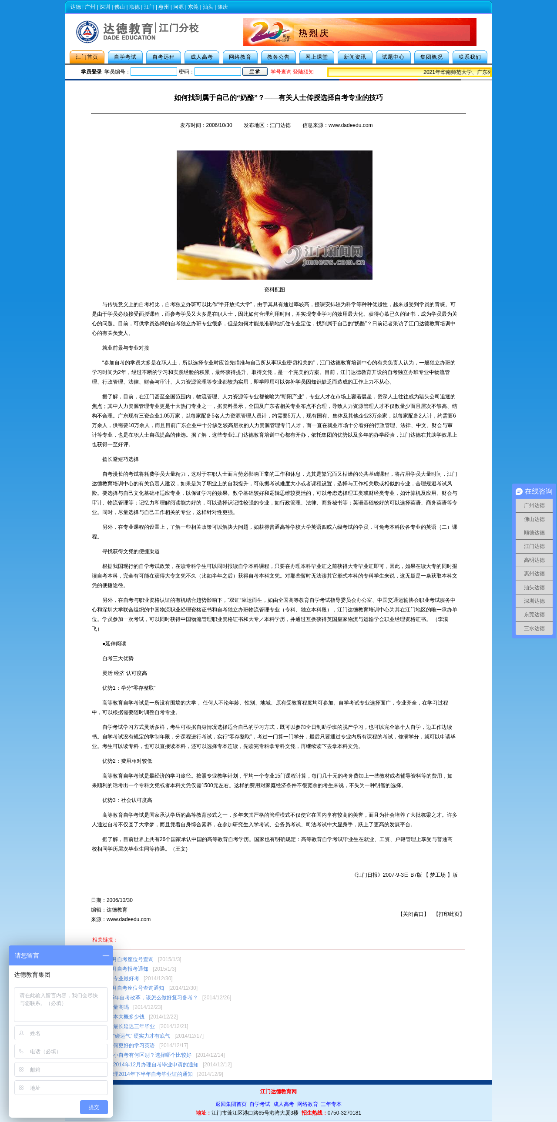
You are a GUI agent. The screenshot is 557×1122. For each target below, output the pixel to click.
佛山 (119, 7)
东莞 (193, 7)
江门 (149, 7)
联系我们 (470, 57)
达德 (75, 7)
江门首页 (87, 57)
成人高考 (202, 57)
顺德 (134, 7)
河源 (178, 7)
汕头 (208, 7)
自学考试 (125, 57)
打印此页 (449, 914)
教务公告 (278, 57)
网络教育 (240, 57)
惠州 (163, 7)
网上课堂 (316, 57)
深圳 (105, 7)
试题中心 (393, 57)
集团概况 (431, 57)
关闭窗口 (413, 914)
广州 (90, 7)
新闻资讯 (355, 57)
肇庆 (223, 7)
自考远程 (163, 57)
